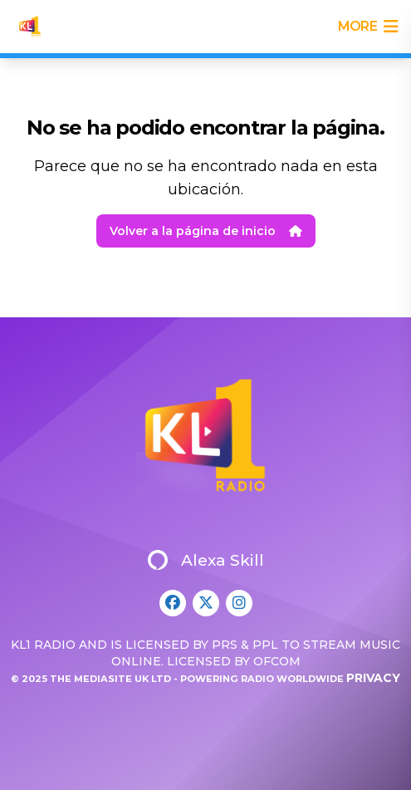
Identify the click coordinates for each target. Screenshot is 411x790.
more (368, 26)
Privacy (373, 677)
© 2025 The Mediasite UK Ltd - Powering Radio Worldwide (178, 679)
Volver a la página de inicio (206, 230)
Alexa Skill (206, 560)
